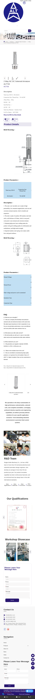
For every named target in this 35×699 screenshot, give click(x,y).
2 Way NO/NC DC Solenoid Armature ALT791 (15, 367)
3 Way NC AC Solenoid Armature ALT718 (15, 366)
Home (6, 41)
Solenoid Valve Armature (20, 41)
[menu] (17, 26)
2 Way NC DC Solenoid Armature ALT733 (17, 42)
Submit (12, 600)
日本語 (29, 0)
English (21, 0)
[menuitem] (17, 26)
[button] (17, 26)
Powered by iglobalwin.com (21, 691)
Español (26, 0)
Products (12, 41)
